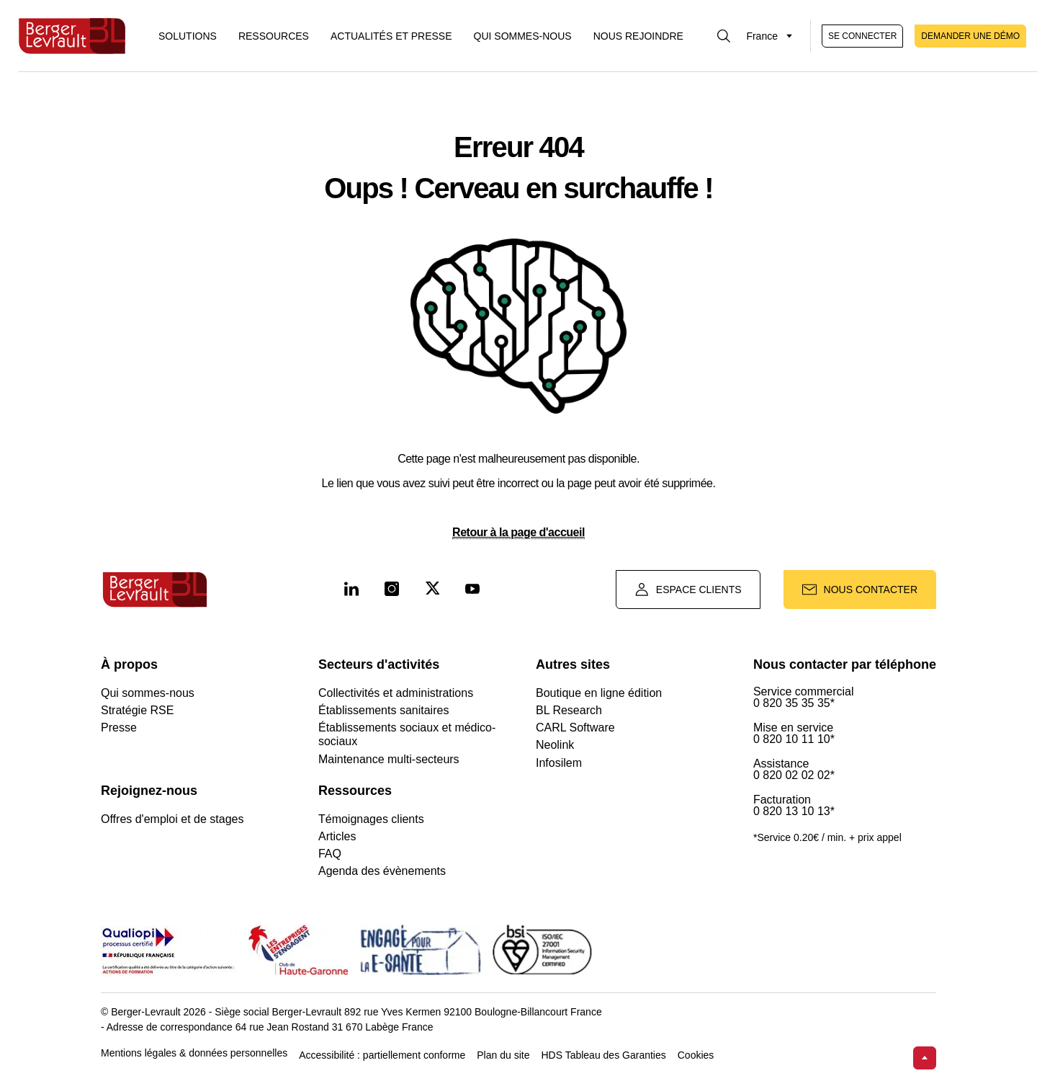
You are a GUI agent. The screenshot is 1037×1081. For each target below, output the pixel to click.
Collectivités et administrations (395, 693)
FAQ (329, 854)
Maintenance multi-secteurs (388, 759)
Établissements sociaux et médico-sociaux (406, 734)
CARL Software (575, 727)
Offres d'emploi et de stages (172, 819)
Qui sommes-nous (523, 36)
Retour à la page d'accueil (518, 532)
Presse (119, 727)
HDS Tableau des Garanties (603, 1055)
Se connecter (862, 36)
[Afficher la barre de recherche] (724, 36)
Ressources (273, 36)
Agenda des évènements (382, 871)
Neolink (555, 745)
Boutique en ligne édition (599, 693)
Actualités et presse (391, 36)
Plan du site (503, 1055)
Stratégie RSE (137, 710)
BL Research (569, 710)
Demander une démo (970, 36)
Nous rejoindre (638, 36)
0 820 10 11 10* (794, 739)
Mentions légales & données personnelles (194, 1053)
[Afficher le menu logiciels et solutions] (188, 36)
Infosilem (559, 763)
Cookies (696, 1055)
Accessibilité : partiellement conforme (382, 1055)
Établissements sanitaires (383, 710)
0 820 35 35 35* (794, 703)
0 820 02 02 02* (794, 775)
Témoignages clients (371, 819)
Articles (337, 836)
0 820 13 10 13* (794, 811)
